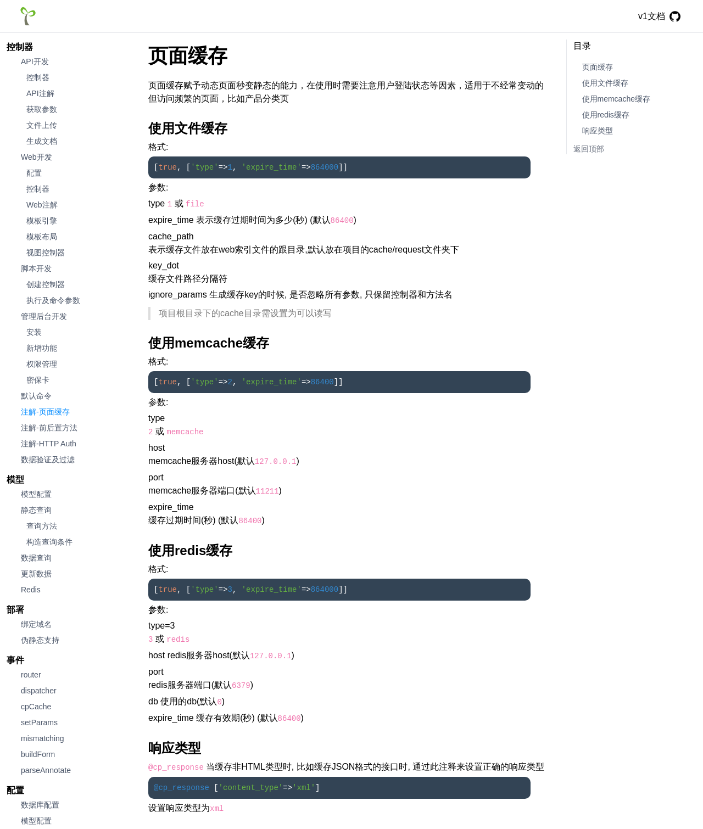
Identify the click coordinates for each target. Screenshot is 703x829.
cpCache (36, 706)
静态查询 (36, 510)
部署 (15, 609)
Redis (31, 589)
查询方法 (41, 526)
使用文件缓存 (605, 83)
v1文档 (651, 16)
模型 (15, 479)
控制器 (20, 47)
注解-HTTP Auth (48, 443)
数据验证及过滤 (48, 459)
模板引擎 (41, 220)
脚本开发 (36, 268)
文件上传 (41, 125)
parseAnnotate (46, 770)
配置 (34, 173)
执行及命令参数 (53, 300)
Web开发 (36, 157)
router (31, 674)
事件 (15, 660)
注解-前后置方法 (49, 427)
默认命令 (36, 395)
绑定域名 (36, 624)
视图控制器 (45, 252)
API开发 (35, 61)
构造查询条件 (49, 541)
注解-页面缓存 (45, 411)
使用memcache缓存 (616, 98)
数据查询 (36, 557)
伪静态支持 (40, 640)
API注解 (40, 93)
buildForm (38, 754)
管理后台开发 (44, 316)
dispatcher (39, 690)
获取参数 (41, 109)
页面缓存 (597, 67)
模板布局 (41, 236)
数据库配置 (40, 804)
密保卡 (37, 380)
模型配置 (36, 494)
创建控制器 (45, 284)
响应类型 (597, 130)
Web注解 (42, 204)
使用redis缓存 (605, 114)
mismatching (42, 738)
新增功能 (41, 348)
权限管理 (41, 364)
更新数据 (36, 573)
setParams (39, 722)
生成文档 (41, 141)
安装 (34, 332)
